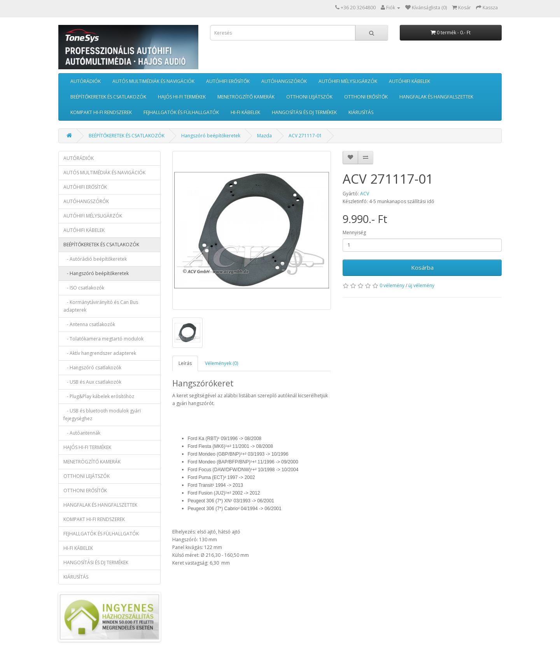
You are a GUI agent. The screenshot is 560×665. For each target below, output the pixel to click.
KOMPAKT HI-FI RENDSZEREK (101, 112)
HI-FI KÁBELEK (245, 112)
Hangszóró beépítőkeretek (210, 135)
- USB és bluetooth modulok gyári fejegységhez (102, 414)
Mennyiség (354, 232)
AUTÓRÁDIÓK (85, 81)
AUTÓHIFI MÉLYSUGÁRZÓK (347, 81)
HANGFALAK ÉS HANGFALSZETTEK (436, 96)
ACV (364, 193)
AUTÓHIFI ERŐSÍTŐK (228, 81)
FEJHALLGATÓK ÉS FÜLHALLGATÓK (181, 112)
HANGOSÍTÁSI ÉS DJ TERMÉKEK (304, 112)
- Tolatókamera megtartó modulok (103, 338)
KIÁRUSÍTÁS (360, 112)
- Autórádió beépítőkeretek (95, 259)
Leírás (185, 363)
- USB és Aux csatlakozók (92, 382)
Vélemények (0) (221, 363)
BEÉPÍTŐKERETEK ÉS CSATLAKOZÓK (108, 96)
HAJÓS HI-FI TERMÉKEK (182, 96)
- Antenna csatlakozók (89, 324)
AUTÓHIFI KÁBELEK (409, 81)
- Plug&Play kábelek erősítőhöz (98, 396)
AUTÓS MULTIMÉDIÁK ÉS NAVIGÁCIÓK (153, 81)
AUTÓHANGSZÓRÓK (284, 81)
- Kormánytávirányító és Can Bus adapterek (100, 306)
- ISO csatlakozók (83, 287)
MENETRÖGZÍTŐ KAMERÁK (246, 96)
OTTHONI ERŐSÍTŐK (366, 96)
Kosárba (422, 267)
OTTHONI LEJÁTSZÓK (309, 96)
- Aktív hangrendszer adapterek (99, 353)
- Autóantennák (81, 433)
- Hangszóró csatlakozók (92, 367)
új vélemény (421, 285)
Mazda (264, 135)
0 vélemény (392, 285)
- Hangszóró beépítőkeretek (96, 273)
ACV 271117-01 (305, 135)
